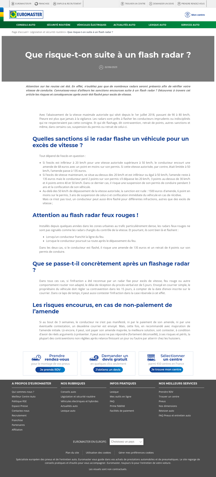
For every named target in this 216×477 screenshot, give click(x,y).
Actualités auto (69, 406)
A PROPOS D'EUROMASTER (31, 383)
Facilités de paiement (122, 410)
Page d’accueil (20, 32)
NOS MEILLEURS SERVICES (178, 383)
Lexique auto (68, 410)
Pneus (162, 401)
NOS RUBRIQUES (73, 383)
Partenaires (18, 424)
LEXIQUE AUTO (157, 24)
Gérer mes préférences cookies (136, 452)
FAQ (112, 401)
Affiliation (17, 429)
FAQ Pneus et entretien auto (175, 415)
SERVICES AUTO (190, 24)
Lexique (114, 391)
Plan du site (72, 452)
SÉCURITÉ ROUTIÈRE (58, 24)
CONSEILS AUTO (25, 24)
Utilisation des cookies (98, 452)
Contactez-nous (20, 410)
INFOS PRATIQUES (123, 383)
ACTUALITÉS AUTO (124, 24)
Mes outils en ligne (120, 396)
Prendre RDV (166, 391)
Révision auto (166, 410)
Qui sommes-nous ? (23, 391)
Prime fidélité (117, 406)
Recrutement (19, 415)
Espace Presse (20, 406)
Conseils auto (68, 391)
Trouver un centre (169, 396)
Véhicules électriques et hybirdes (79, 401)
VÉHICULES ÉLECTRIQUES (91, 24)
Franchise (17, 420)
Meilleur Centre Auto (23, 396)
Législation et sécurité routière (47, 32)
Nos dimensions (168, 406)
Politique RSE (19, 401)
